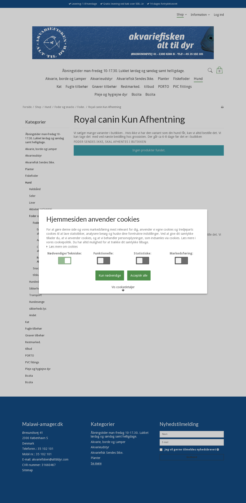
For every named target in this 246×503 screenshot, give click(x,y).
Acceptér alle (138, 275)
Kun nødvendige (110, 275)
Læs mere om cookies (62, 247)
